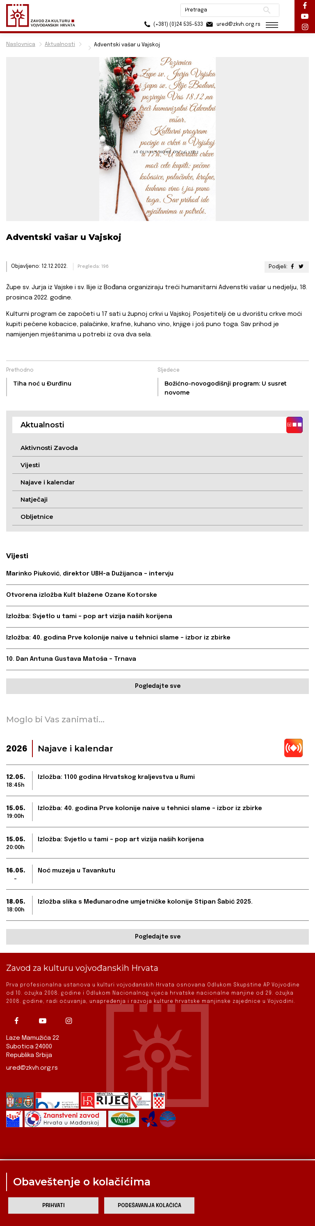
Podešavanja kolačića (149, 1205)
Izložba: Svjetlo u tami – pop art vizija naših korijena (89, 616)
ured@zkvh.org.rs (32, 1068)
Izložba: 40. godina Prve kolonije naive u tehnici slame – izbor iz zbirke (118, 638)
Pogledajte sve (157, 686)
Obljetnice (37, 517)
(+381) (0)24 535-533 (171, 24)
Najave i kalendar (48, 482)
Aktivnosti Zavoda (49, 448)
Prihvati (53, 1205)
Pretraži (266, 10)
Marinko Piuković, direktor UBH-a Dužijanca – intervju (89, 574)
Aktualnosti (60, 44)
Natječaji (34, 499)
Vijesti (30, 465)
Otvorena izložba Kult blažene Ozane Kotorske (81, 595)
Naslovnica (20, 44)
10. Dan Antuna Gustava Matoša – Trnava (71, 659)
